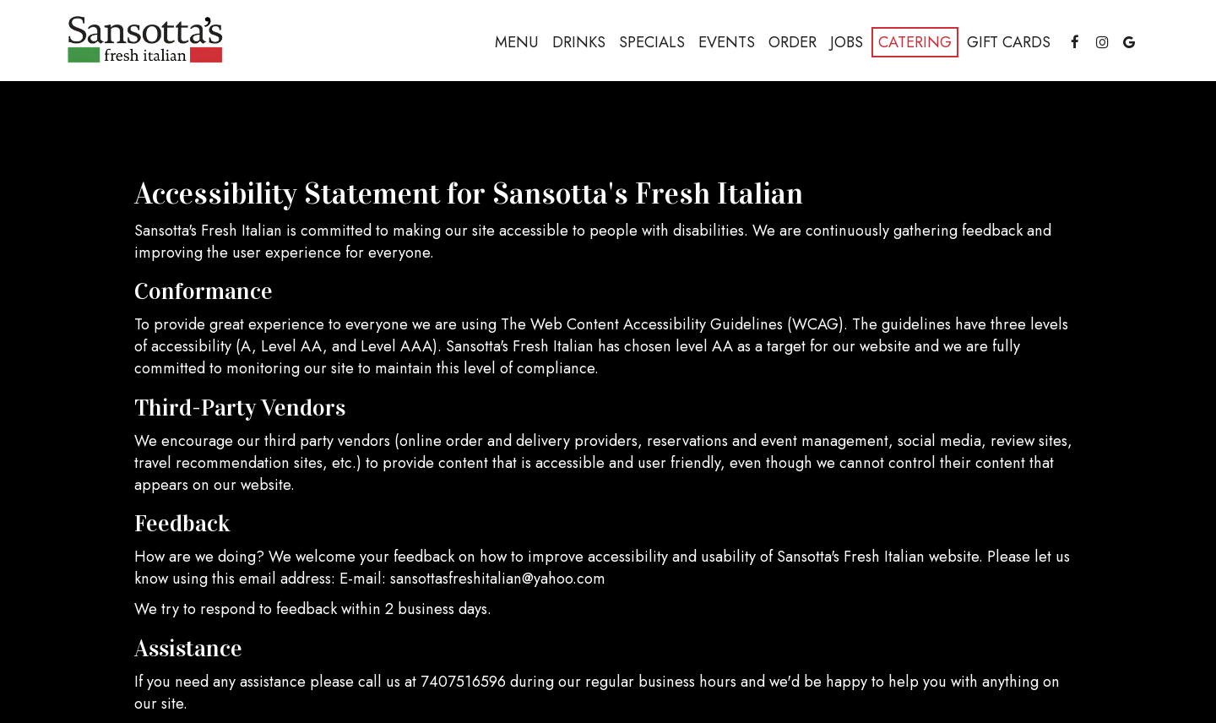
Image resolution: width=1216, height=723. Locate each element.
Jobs (846, 42)
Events (726, 42)
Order (792, 42)
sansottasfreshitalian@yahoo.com (497, 579)
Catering (915, 42)
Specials (652, 42)
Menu (517, 42)
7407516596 (463, 682)
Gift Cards (1008, 42)
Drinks (578, 42)
